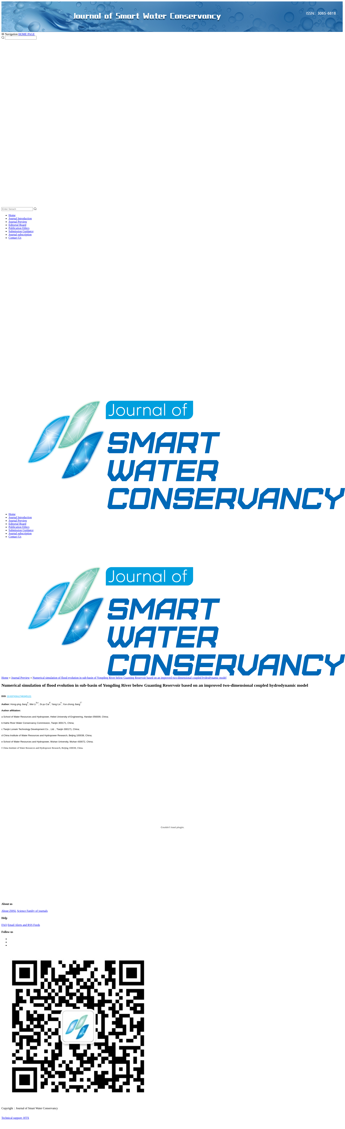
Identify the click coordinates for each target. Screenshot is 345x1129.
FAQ (4, 924)
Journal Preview (18, 221)
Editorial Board (17, 224)
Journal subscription (20, 234)
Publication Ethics (19, 228)
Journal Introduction (20, 218)
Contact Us (15, 237)
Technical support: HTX (15, 1117)
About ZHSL (8, 910)
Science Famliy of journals (32, 910)
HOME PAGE (26, 34)
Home (12, 215)
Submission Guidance (21, 231)
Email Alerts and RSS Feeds (24, 924)
